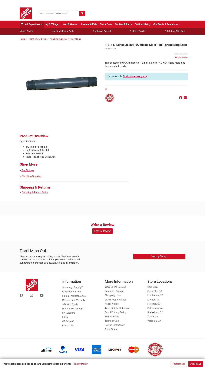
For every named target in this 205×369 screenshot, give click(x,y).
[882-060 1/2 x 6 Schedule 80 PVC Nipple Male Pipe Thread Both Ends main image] (61, 83)
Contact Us (68, 325)
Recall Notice (112, 303)
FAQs (65, 317)
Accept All (195, 363)
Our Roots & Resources (165, 24)
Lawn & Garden (70, 24)
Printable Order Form (73, 308)
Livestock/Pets (89, 24)
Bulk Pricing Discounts (175, 31)
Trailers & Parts (123, 24)
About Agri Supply (72, 287)
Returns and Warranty (73, 300)
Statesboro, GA (155, 312)
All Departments (31, 24)
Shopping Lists (113, 295)
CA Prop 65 (68, 321)
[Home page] (26, 13)
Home (22, 39)
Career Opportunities (115, 299)
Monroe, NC (153, 299)
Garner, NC (152, 287)
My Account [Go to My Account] (68, 312)
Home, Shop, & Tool (37, 39)
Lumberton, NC (155, 295)
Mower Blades (26, 31)
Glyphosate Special (102, 31)
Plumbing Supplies (58, 39)
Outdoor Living (142, 24)
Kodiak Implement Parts (63, 31)
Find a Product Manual (74, 296)
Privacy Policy (80, 363)
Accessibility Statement (117, 308)
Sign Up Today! (159, 256)
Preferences (179, 363)
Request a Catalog (114, 291)
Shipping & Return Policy (35, 192)
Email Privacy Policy (115, 312)
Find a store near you (135, 76)
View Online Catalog (115, 287)
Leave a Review (102, 231)
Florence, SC (153, 303)
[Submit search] (82, 13)
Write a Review (181, 57)
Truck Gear (106, 24)
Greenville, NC (154, 291)
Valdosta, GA (154, 320)
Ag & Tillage (52, 24)
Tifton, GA (152, 316)
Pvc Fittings (75, 39)
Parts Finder (111, 329)
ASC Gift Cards (70, 304)
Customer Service (138, 31)
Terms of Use (112, 320)
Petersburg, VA (155, 308)
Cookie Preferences (115, 325)
